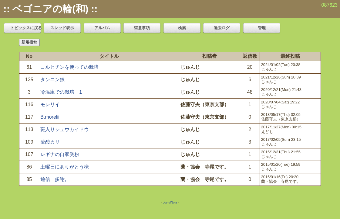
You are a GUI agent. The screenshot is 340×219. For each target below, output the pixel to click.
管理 (262, 28)
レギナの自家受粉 (59, 154)
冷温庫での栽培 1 (61, 92)
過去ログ (222, 28)
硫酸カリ (50, 141)
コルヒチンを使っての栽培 (69, 67)
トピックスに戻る (25, 28)
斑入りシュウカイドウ (64, 129)
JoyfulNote (170, 202)
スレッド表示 (62, 28)
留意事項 (142, 28)
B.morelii (49, 117)
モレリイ (50, 104)
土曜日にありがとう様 (64, 166)
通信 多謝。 (54, 179)
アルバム (102, 28)
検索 (182, 28)
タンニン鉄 (52, 79)
